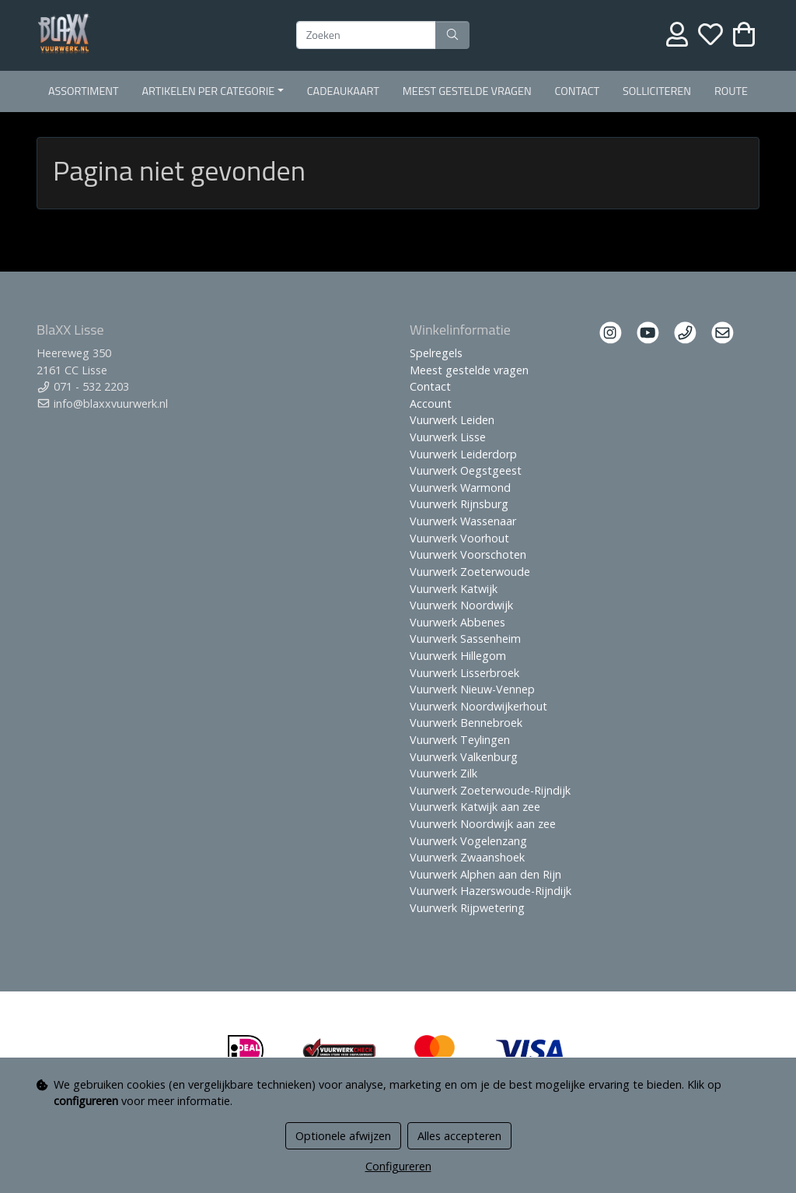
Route (731, 91)
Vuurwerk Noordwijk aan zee (483, 823)
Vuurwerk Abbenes (457, 622)
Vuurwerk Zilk (443, 773)
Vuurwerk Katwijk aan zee (475, 806)
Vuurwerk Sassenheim (465, 638)
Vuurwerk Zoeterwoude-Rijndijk (490, 790)
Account (431, 403)
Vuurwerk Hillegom (458, 655)
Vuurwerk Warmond (460, 487)
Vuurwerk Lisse (448, 437)
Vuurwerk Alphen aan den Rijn (485, 874)
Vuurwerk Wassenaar (463, 521)
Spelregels (436, 353)
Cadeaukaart (343, 91)
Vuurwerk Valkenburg (464, 756)
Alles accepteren (459, 1135)
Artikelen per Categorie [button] (208, 91)
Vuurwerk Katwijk (454, 588)
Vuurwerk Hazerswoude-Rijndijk (490, 890)
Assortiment (83, 91)
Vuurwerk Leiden (452, 419)
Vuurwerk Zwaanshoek (467, 857)
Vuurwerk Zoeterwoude (470, 571)
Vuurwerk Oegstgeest (466, 470)
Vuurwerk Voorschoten (468, 554)
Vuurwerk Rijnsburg (459, 503)
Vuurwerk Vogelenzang (468, 840)
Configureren (398, 1166)
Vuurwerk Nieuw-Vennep (472, 689)
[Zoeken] (366, 35)
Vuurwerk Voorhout (459, 538)
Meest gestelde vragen (467, 91)
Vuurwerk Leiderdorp (463, 454)
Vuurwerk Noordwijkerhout (478, 706)
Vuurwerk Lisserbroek (464, 672)
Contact (577, 91)
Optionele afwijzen (343, 1135)
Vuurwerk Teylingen (460, 739)
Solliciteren (657, 91)
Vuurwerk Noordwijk (461, 605)
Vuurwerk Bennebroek (466, 722)
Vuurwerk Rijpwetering (467, 907)
